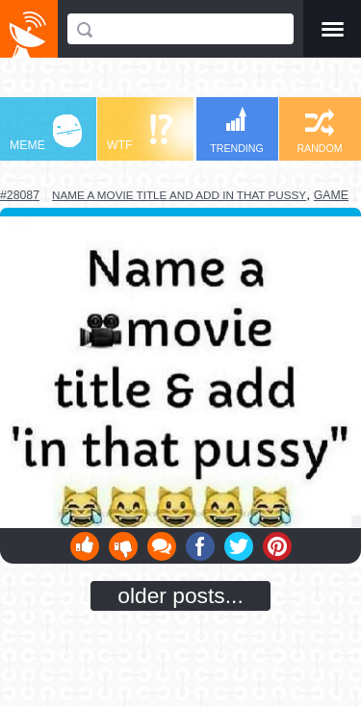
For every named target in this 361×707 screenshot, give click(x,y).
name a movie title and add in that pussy (179, 195)
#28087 (19, 195)
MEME (46, 133)
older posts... (180, 595)
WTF (139, 133)
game (331, 195)
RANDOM (319, 131)
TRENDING (237, 130)
